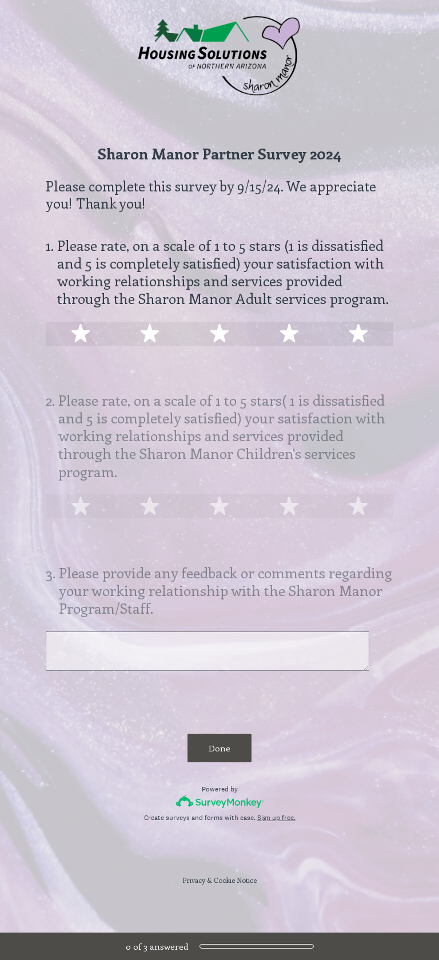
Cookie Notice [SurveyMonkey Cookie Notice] (235, 880)
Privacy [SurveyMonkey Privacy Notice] (193, 880)
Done (219, 748)
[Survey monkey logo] (220, 801)
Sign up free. (276, 817)
